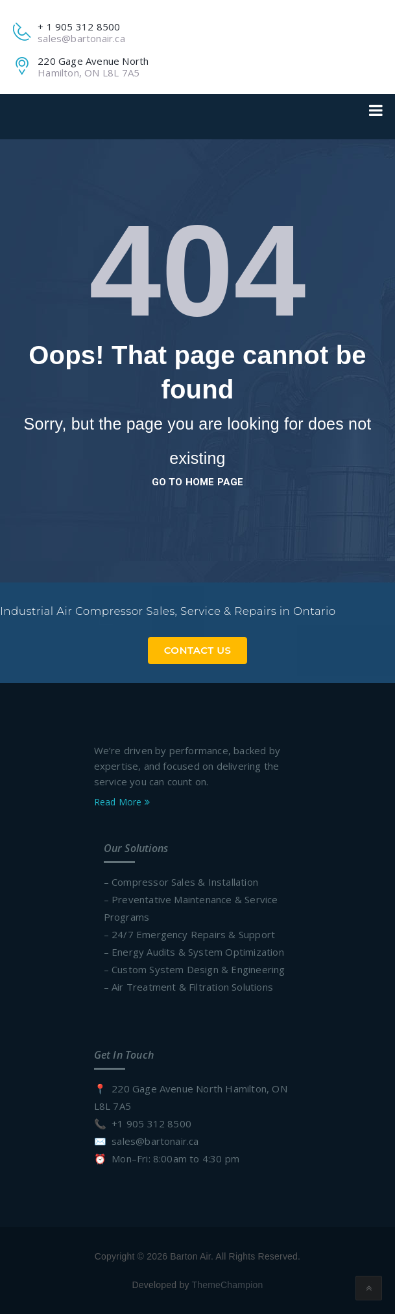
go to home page (198, 482)
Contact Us (198, 650)
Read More (122, 802)
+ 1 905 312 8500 (79, 26)
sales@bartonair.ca (81, 38)
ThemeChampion (227, 1285)
